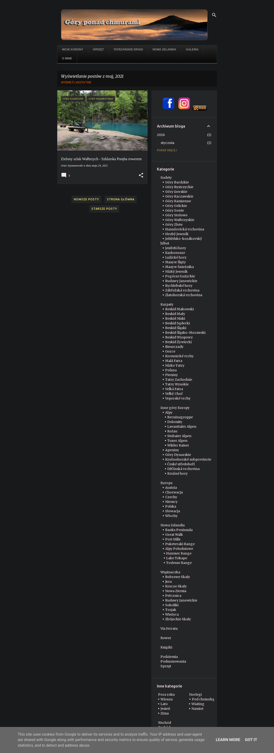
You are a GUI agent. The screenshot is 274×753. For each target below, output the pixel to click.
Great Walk (174, 534)
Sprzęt (98, 49)
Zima (164, 713)
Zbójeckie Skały (178, 619)
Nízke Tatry (174, 365)
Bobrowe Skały (177, 577)
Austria (171, 487)
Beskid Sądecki (177, 323)
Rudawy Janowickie (181, 281)
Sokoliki (172, 605)
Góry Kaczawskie (179, 196)
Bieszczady (174, 347)
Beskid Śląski (175, 328)
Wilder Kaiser (178, 445)
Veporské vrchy (177, 398)
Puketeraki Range (180, 544)
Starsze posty (104, 208)
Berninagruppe (180, 417)
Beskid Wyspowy (179, 337)
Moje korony (72, 49)
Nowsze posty (86, 199)
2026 (161, 135)
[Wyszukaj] (214, 15)
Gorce (170, 351)
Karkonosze (175, 253)
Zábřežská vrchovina (182, 290)
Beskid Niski (175, 318)
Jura (168, 581)
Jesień (165, 708)
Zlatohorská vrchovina (183, 295)
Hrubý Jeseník (177, 234)
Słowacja (172, 511)
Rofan (172, 431)
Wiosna (166, 699)
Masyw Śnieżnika (179, 267)
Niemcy (171, 502)
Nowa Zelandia (164, 49)
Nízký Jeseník (176, 271)
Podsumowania (173, 661)
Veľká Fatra (174, 389)
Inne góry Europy (175, 408)
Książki (166, 647)
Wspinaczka (170, 572)
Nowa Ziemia (175, 591)
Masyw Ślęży (175, 262)
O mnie (67, 58)
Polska (170, 506)
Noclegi (195, 694)
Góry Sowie (174, 210)
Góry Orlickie (176, 206)
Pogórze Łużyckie (180, 276)
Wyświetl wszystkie (76, 82)
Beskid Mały (175, 314)
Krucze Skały (176, 586)
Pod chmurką (203, 699)
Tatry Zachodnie (178, 379)
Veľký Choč (174, 394)
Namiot (197, 708)
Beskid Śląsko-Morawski (185, 332)
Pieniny (171, 375)
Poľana (171, 370)
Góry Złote (174, 224)
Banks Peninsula (179, 530)
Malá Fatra (173, 361)
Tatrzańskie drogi (128, 49)
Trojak (170, 610)
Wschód (164, 723)
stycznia (167, 143)
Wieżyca (172, 614)
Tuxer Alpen (177, 441)
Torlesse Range (179, 563)
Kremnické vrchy (179, 356)
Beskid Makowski (179, 309)
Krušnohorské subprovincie (188, 459)
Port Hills (172, 539)
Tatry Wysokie (177, 384)
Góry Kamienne (178, 201)
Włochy (171, 516)
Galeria (192, 49)
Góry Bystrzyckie (179, 187)
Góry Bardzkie (177, 182)
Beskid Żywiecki (178, 342)
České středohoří (181, 464)
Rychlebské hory (178, 285)
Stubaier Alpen (179, 436)
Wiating (197, 704)
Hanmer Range (178, 553)
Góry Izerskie (176, 192)
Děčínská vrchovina (183, 469)
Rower (165, 638)
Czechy (171, 497)
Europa (166, 483)
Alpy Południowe (179, 549)
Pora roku (166, 694)
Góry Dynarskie (178, 455)
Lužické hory (175, 257)
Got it (251, 739)
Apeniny (172, 450)
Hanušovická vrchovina (184, 229)
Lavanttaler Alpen (181, 426)
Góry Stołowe (176, 215)
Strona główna (120, 199)
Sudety (166, 177)
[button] (141, 175)
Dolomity (174, 422)
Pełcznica (173, 596)
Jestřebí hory (175, 248)
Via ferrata (169, 628)
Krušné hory (177, 473)
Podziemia (169, 657)
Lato (164, 704)
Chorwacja (174, 492)
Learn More (228, 739)
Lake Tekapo (176, 558)
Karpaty (166, 304)
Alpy (168, 412)
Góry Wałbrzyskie (179, 220)
